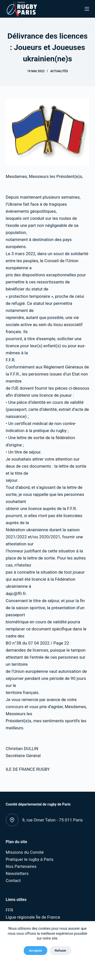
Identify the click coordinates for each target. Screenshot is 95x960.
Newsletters (17, 873)
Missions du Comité (25, 852)
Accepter (35, 950)
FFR (9, 910)
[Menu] (87, 9)
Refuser (60, 950)
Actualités (59, 71)
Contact (13, 880)
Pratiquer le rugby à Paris (30, 859)
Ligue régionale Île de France (33, 917)
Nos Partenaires (21, 866)
